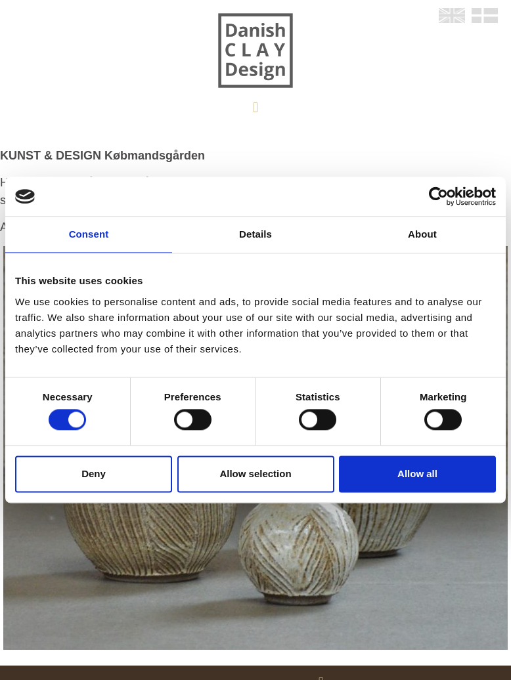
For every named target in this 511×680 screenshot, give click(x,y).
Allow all (417, 473)
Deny (93, 473)
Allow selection (255, 473)
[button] (255, 107)
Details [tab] (255, 234)
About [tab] (422, 234)
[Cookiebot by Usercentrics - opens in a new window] (438, 196)
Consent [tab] (89, 234)
